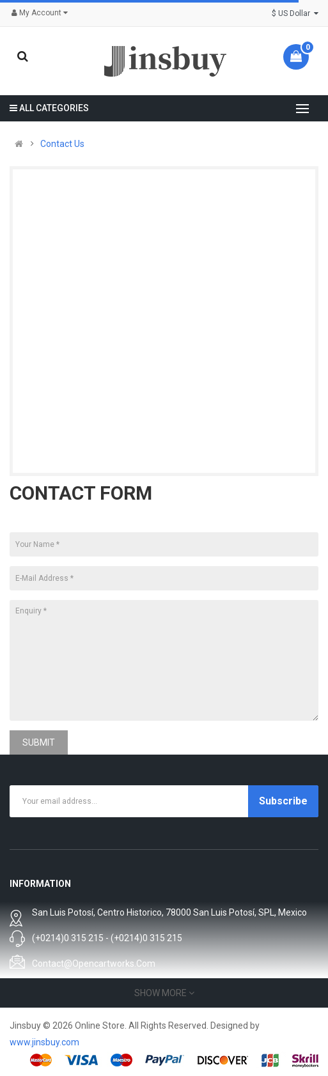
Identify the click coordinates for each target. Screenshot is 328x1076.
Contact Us (62, 143)
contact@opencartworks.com (93, 963)
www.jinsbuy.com (44, 1042)
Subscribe (283, 801)
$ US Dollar (295, 13)
